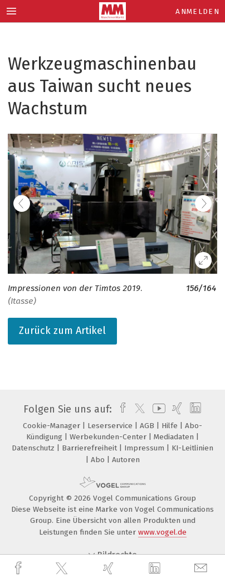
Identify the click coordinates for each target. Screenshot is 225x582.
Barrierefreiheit (90, 448)
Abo (99, 459)
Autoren (126, 459)
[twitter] (63, 568)
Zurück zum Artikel (62, 330)
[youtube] (157, 409)
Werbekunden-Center (109, 437)
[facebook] (19, 568)
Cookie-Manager (52, 425)
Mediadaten (175, 437)
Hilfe (171, 425)
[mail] (202, 568)
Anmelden (197, 11)
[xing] (110, 568)
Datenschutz (34, 448)
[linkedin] (156, 568)
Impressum (145, 448)
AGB (148, 425)
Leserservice (111, 425)
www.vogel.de (162, 532)
